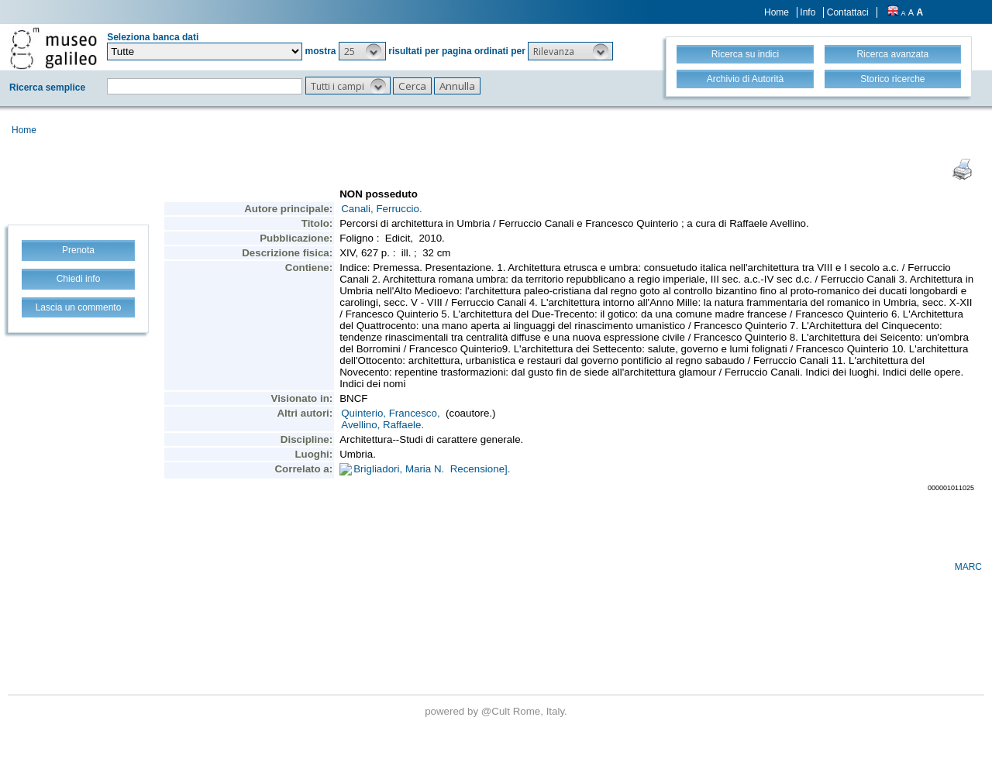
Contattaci (848, 12)
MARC (968, 566)
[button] (362, 51)
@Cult (497, 711)
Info (807, 12)
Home (776, 12)
